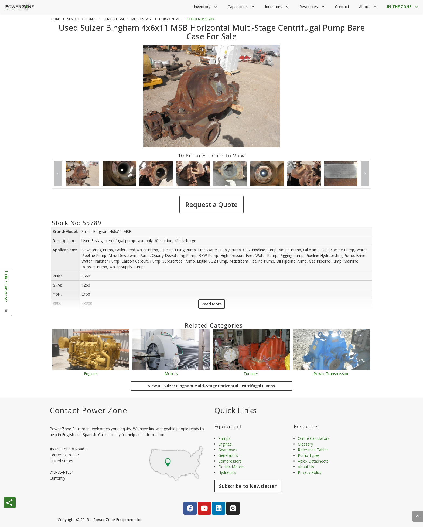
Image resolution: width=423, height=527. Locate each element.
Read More (212, 304)
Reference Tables (313, 449)
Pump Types (309, 455)
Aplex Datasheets (313, 461)
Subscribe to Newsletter (248, 486)
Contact (342, 6)
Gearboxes (227, 449)
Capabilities (241, 7)
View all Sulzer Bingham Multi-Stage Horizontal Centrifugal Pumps (211, 385)
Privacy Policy (310, 472)
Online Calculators (313, 438)
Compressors (230, 461)
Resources (312, 7)
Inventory (206, 7)
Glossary (305, 444)
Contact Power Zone (88, 410)
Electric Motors (231, 466)
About (368, 7)
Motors (171, 373)
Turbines (251, 373)
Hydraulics (227, 472)
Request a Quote (211, 204)
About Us (306, 466)
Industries (277, 7)
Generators (228, 455)
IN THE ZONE (403, 7)
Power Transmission (331, 373)
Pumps (224, 438)
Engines (91, 373)
